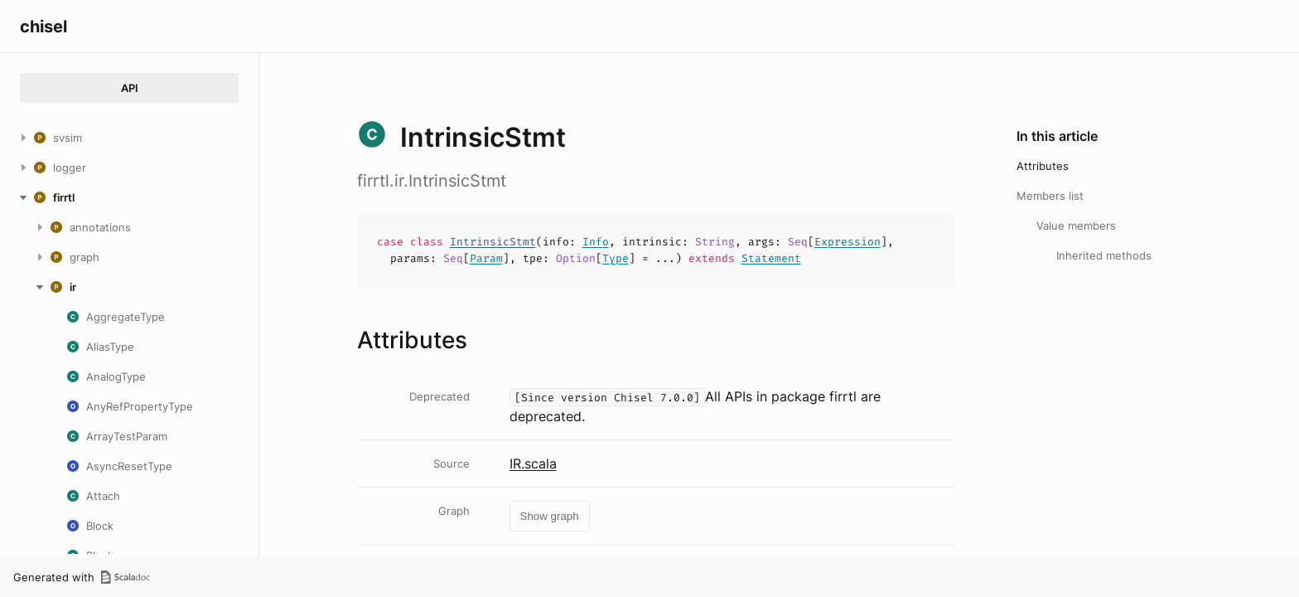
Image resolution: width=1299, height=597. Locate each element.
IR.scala (533, 463)
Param (486, 258)
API (129, 88)
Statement (771, 258)
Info (595, 242)
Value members (1076, 225)
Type (615, 258)
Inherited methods (1104, 255)
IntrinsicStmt (493, 242)
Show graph (549, 516)
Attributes (1043, 165)
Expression (847, 242)
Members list (1050, 195)
